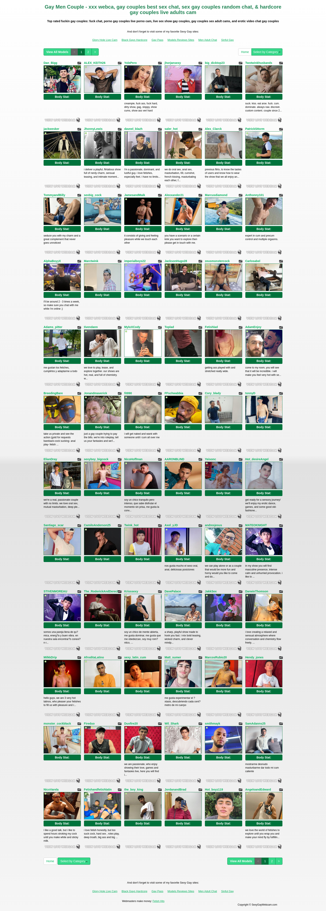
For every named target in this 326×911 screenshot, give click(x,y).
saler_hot (171, 129)
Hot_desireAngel (257, 459)
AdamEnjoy (253, 327)
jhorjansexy (173, 63)
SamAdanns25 (255, 723)
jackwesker (51, 129)
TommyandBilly (54, 195)
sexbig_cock (93, 195)
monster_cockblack (57, 723)
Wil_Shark (172, 723)
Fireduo (89, 723)
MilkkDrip (50, 657)
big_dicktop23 (215, 63)
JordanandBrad (175, 789)
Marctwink (91, 261)
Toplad (169, 327)
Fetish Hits (158, 901)
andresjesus (213, 525)
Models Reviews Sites (181, 39)
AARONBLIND (174, 459)
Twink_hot (131, 525)
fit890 (128, 393)
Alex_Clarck (213, 129)
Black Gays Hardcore (134, 39)
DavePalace (173, 591)
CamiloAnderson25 (97, 525)
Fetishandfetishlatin (98, 789)
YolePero (130, 63)
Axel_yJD (171, 525)
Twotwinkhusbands (258, 63)
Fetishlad (211, 327)
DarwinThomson (256, 591)
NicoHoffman (133, 459)
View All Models (57, 52)
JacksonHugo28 (176, 261)
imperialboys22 (135, 261)
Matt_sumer (173, 657)
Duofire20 (131, 723)
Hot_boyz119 (214, 789)
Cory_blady (213, 393)
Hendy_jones (254, 657)
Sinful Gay (227, 39)
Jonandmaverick (95, 393)
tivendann (91, 327)
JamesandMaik (134, 195)
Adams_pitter (53, 327)
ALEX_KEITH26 (95, 63)
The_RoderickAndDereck (101, 591)
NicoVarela (51, 789)
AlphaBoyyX (52, 261)
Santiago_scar (54, 525)
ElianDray (50, 459)
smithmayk (212, 723)
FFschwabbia (174, 393)
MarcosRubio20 (216, 657)
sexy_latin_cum (135, 657)
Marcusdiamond (216, 195)
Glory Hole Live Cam (104, 39)
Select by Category (267, 52)
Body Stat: (62, 96)
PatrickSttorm (255, 129)
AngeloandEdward (258, 789)
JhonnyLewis (93, 129)
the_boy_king (133, 789)
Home (245, 52)
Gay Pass (157, 39)
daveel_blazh (133, 129)
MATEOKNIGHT (256, 525)
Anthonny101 (254, 195)
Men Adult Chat (207, 39)
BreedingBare (53, 393)
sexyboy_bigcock (96, 459)
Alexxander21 (174, 195)
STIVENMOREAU (55, 591)
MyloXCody (132, 327)
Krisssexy (131, 591)
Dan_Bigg (50, 63)
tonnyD (250, 393)
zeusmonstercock (217, 261)
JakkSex (211, 591)
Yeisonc (210, 459)
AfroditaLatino (94, 657)
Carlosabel (252, 261)
